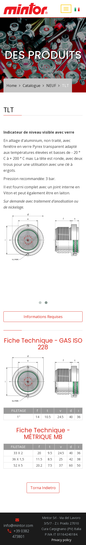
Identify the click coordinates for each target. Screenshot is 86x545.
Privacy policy (61, 540)
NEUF (51, 85)
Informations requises (43, 316)
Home (11, 85)
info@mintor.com (18, 525)
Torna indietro (43, 487)
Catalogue (31, 85)
